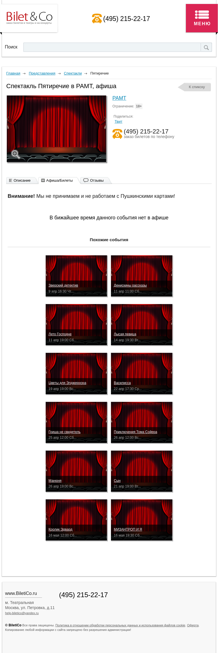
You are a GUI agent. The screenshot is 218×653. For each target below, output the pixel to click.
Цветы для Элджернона (67, 383)
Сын (117, 481)
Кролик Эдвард (60, 529)
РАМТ (119, 98)
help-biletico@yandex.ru (22, 613)
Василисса (122, 383)
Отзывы (97, 180)
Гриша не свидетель (65, 432)
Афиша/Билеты (59, 180)
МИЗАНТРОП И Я (128, 529)
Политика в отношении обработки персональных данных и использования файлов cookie (120, 625)
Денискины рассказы (130, 285)
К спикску (197, 87)
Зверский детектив (63, 285)
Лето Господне (60, 334)
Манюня (55, 481)
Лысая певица (125, 334)
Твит (119, 121)
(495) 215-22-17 (126, 18)
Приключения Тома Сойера (135, 432)
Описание (22, 180)
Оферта (193, 625)
